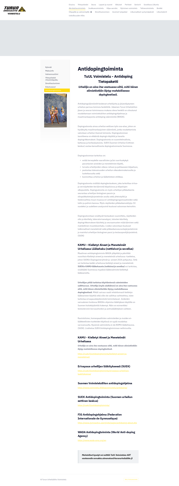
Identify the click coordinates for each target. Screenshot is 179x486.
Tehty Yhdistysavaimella (131, 479)
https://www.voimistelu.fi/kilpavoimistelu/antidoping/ (102, 387)
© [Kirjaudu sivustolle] (41, 479)
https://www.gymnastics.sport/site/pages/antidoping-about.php (107, 422)
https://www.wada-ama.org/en (92, 440)
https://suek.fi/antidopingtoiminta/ (94, 405)
